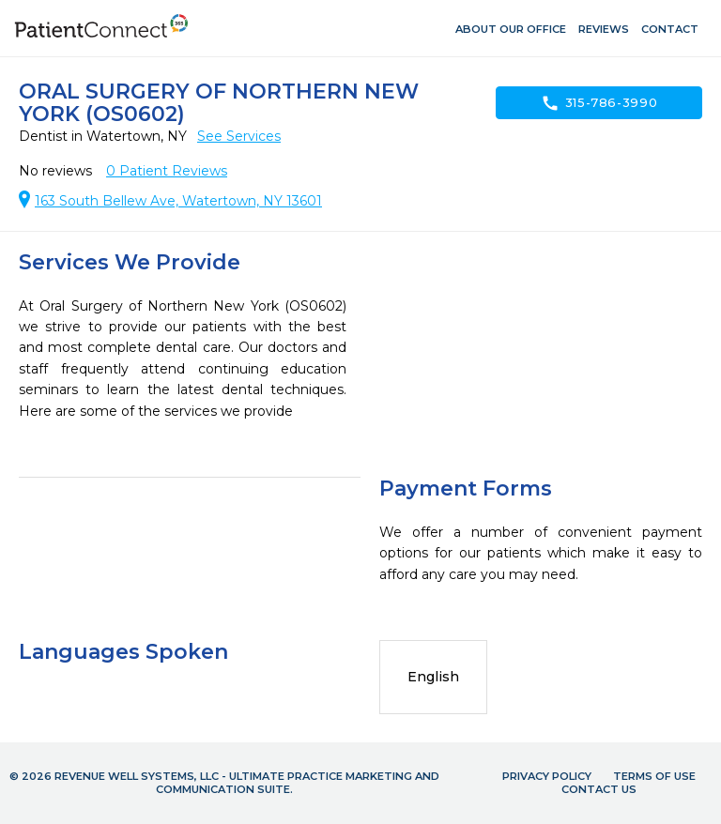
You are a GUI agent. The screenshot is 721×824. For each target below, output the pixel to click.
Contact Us (599, 789)
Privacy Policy (546, 776)
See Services (239, 136)
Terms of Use (654, 776)
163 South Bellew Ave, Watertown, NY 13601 (178, 200)
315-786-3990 (599, 103)
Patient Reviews (166, 170)
